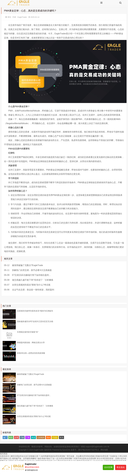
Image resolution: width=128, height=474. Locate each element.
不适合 (55, 437)
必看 (16, 437)
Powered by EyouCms (61, 450)
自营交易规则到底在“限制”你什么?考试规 (31, 285)
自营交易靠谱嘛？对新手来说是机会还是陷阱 (77, 458)
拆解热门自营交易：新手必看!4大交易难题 (32, 270)
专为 (61, 437)
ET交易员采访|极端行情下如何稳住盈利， (31, 275)
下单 (28, 437)
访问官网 (108, 467)
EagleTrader (22, 17)
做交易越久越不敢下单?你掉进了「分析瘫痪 (32, 280)
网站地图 (104, 450)
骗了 (5, 437)
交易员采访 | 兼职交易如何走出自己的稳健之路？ (20, 456)
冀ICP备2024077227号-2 (88, 450)
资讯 (9, 17)
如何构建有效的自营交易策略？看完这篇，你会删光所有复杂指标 (67, 456)
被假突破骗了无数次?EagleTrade (27, 265)
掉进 (33, 437)
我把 (48, 437)
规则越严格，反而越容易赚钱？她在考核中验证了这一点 (35, 458)
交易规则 (41, 437)
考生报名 (120, 467)
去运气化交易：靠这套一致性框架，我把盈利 (33, 290)
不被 (22, 437)
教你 (11, 437)
